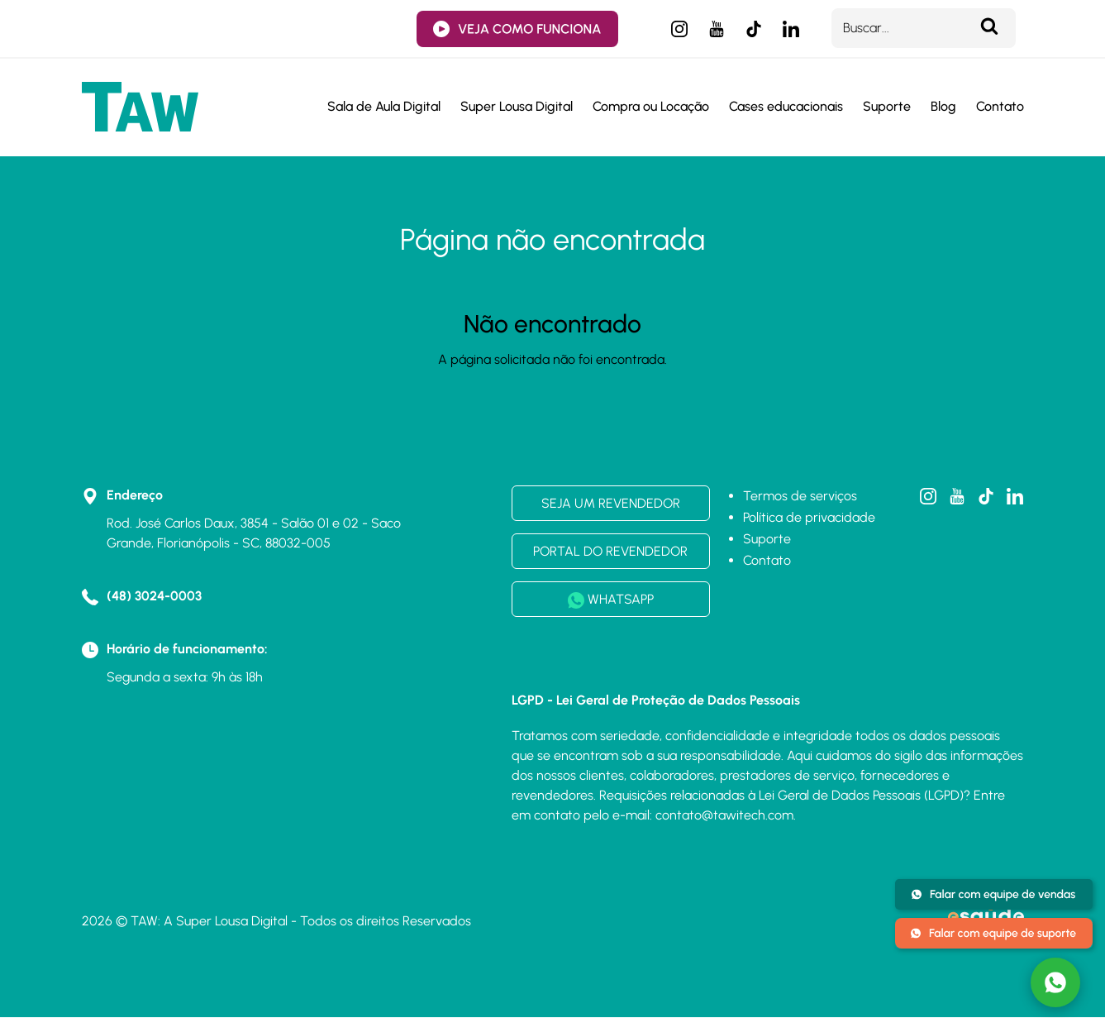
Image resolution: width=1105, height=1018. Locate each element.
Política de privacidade (809, 517)
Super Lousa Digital (516, 106)
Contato (1000, 106)
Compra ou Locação (651, 106)
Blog (943, 106)
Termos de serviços (800, 496)
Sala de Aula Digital (384, 106)
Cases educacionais (786, 106)
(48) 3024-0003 (154, 596)
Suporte (887, 106)
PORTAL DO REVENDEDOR (610, 551)
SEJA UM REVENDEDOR (610, 503)
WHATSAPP (611, 600)
